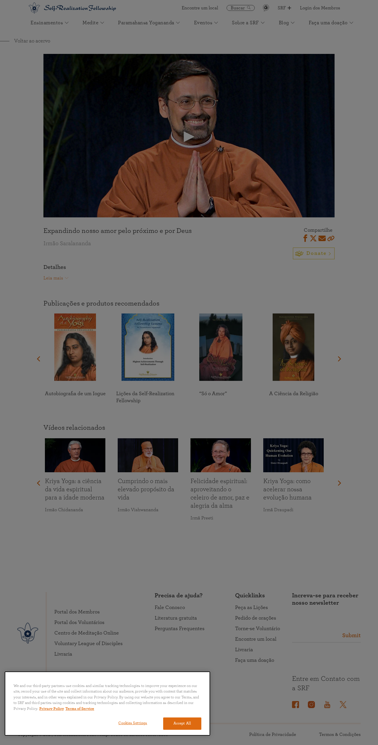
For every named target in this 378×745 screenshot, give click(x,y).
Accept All (182, 723)
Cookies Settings (132, 723)
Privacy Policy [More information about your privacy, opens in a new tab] (51, 709)
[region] (107, 703)
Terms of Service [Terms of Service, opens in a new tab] (79, 709)
